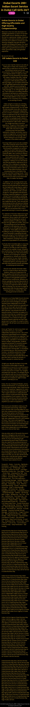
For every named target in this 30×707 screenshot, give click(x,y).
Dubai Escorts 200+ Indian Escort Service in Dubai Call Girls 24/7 (15, 6)
